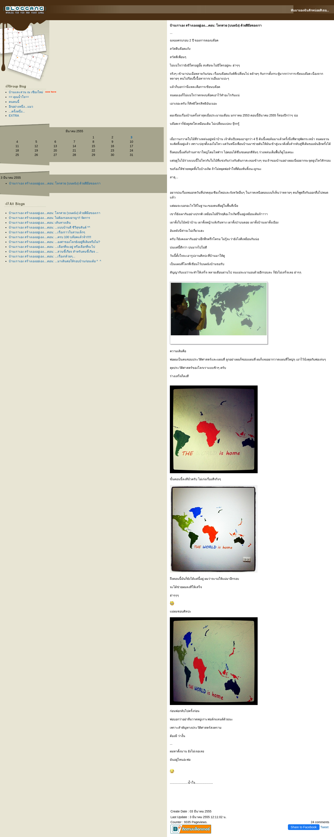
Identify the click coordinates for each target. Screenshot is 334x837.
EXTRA (14, 115)
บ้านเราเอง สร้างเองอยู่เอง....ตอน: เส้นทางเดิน (40, 222)
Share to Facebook (304, 827)
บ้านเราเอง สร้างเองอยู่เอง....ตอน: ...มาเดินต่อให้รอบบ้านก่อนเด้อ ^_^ (55, 261)
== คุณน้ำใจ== (19, 97)
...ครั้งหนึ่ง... (17, 111)
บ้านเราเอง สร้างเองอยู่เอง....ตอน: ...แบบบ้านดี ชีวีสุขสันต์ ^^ (49, 227)
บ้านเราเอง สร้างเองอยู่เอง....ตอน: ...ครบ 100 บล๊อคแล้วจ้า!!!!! (50, 237)
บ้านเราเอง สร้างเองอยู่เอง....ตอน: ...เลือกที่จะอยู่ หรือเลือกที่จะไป (52, 246)
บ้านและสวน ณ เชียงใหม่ (26, 92)
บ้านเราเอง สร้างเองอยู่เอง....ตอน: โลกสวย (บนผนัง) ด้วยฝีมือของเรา (55, 183)
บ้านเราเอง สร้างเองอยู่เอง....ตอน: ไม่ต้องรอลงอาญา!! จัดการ (49, 218)
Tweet (324, 827)
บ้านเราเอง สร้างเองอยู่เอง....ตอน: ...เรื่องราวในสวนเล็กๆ (47, 232)
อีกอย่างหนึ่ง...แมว (21, 106)
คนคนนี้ (14, 102)
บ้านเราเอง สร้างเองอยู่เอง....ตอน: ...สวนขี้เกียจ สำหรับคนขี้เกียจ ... (53, 251)
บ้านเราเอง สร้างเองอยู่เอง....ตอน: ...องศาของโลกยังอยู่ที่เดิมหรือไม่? (54, 242)
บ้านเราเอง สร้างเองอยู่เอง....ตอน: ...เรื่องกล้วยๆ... (42, 256)
